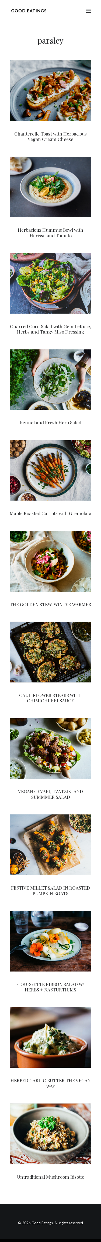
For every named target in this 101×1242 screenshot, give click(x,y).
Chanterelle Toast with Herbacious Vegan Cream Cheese (50, 136)
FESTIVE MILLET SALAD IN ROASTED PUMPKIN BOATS (50, 890)
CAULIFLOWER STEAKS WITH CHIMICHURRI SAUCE (50, 697)
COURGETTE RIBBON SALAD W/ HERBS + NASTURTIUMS (50, 987)
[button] (88, 10)
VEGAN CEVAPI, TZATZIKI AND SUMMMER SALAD (50, 794)
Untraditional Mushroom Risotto (50, 1177)
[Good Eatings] (29, 10)
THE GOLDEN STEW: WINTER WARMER (50, 604)
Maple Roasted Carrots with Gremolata (50, 513)
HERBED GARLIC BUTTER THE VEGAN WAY (51, 1083)
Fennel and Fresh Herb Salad (50, 422)
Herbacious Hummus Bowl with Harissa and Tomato (50, 232)
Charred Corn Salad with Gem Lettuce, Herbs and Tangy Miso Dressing (50, 329)
